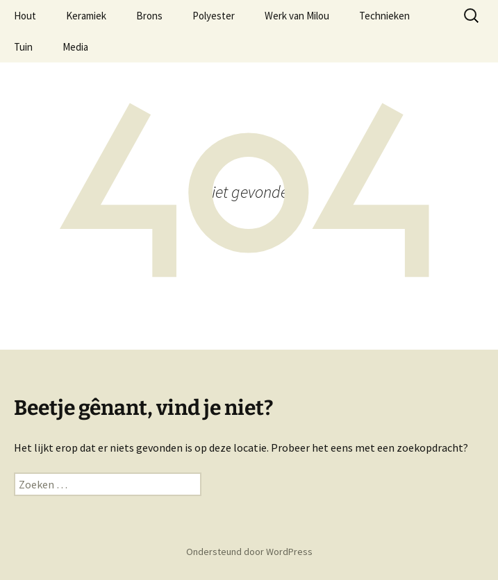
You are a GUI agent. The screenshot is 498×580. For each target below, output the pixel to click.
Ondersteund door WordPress (249, 551)
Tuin (23, 46)
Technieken (384, 15)
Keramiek (86, 15)
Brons (149, 15)
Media (75, 46)
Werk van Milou (297, 15)
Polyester (213, 15)
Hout (25, 15)
